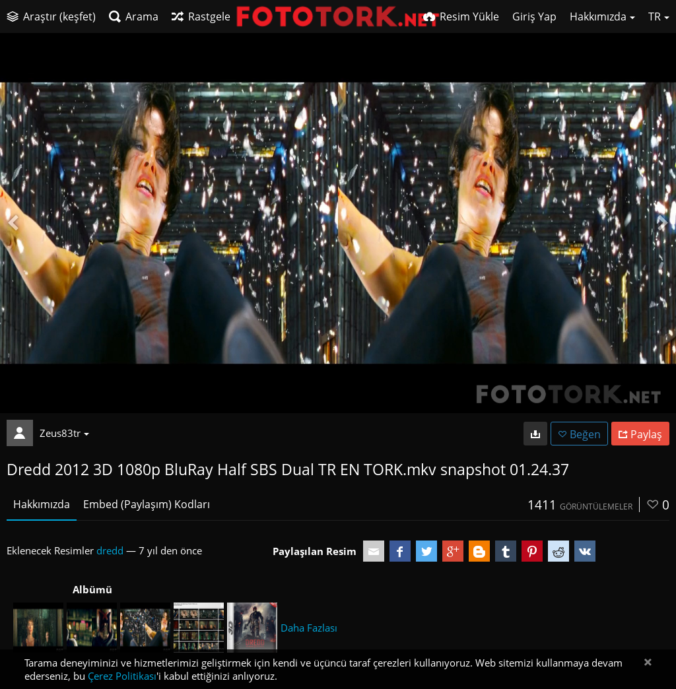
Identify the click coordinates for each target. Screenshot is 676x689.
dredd (109, 550)
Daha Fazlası (309, 627)
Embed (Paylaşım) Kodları (146, 504)
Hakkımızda (41, 504)
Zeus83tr (64, 433)
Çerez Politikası (122, 675)
